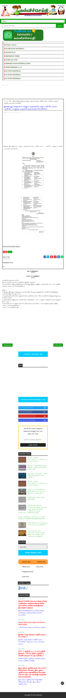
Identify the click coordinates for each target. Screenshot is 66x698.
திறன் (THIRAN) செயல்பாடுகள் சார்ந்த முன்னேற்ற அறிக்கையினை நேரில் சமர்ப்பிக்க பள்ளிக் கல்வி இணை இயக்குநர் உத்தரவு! (32, 604)
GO (10, 101)
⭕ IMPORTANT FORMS (12, 56)
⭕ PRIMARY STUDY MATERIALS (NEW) (17, 63)
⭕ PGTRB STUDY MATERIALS (14, 48)
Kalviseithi (39, 695)
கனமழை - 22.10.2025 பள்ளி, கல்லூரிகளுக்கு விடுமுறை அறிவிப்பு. (37, 475)
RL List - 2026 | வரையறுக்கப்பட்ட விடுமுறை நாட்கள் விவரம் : (37, 483)
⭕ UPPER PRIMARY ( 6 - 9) (12, 67)
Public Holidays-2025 (33, 553)
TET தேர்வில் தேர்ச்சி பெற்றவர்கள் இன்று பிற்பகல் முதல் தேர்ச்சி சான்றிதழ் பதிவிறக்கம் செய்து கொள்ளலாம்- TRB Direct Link (32, 509)
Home (5, 101)
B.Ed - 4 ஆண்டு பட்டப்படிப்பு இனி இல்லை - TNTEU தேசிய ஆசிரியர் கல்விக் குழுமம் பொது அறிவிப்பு (31, 653)
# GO (9, 252)
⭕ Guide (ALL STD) (10, 60)
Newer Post (7, 345)
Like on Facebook (33, 412)
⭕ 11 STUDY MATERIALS (12, 75)
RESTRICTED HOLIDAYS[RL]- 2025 (33, 399)
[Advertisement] (33, 92)
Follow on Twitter (33, 408)
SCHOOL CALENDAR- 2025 (33, 354)
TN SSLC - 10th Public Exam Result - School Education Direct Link (37, 467)
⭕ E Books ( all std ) (10, 45)
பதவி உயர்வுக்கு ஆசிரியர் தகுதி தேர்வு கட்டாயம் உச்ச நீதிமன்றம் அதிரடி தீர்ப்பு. (37, 491)
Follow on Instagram (33, 420)
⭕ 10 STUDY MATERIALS (12, 71)
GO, (20, 112)
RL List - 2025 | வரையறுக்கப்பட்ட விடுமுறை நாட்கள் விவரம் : (37, 459)
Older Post (58, 345)
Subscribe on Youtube (33, 416)
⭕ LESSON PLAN (9, 52)
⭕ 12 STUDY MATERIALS (12, 78)
